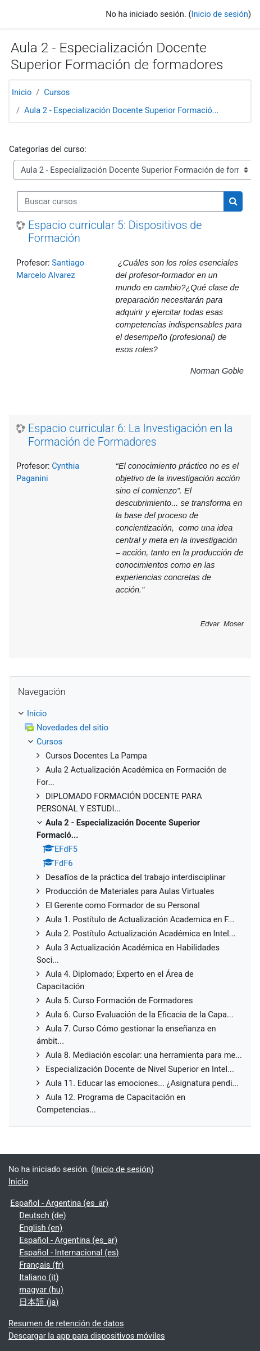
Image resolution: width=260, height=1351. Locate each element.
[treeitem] (130, 911)
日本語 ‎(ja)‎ (38, 1302)
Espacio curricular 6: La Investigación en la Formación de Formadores (130, 435)
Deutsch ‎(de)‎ (42, 1215)
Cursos (57, 92)
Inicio (21, 92)
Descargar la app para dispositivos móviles (86, 1336)
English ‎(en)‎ (40, 1228)
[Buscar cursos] (120, 201)
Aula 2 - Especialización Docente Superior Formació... (121, 110)
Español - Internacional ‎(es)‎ (68, 1252)
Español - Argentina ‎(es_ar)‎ (59, 1203)
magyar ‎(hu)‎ (41, 1290)
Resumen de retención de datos (66, 1323)
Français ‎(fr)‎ (41, 1265)
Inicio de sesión (219, 14)
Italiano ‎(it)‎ (38, 1277)
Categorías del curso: (47, 149)
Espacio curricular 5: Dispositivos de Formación (115, 232)
